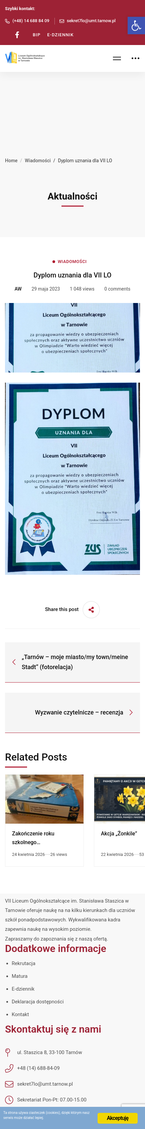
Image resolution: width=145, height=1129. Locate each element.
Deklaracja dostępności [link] (38, 1002)
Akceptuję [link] (118, 1118)
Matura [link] (19, 976)
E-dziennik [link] (23, 989)
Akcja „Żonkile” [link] (119, 833)
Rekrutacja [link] (23, 963)
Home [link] (11, 160)
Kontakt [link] (20, 1014)
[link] (136, 25)
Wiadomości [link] (38, 160)
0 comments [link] (117, 289)
